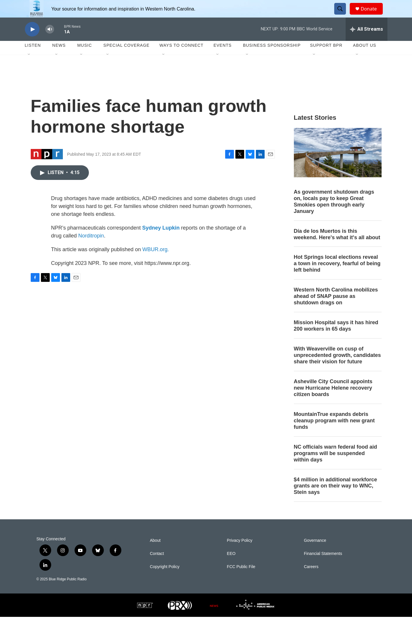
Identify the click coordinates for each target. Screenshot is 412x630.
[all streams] (366, 42)
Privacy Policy (239, 553)
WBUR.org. (155, 262)
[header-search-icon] (343, 15)
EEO (231, 567)
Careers (311, 580)
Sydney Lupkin (161, 241)
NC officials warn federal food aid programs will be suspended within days (335, 466)
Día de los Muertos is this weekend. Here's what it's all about (337, 247)
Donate (372, 15)
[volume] (50, 42)
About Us (364, 58)
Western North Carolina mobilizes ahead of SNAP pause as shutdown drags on (336, 309)
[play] (32, 42)
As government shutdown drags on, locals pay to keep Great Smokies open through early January (334, 214)
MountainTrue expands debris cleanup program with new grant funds (334, 433)
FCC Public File (241, 580)
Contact (157, 567)
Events (222, 58)
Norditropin (91, 249)
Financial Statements (323, 567)
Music (84, 58)
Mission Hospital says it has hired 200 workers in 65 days (336, 339)
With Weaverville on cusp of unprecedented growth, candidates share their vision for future (337, 368)
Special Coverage (127, 58)
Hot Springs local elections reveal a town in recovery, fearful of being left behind (337, 276)
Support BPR (326, 58)
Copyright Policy (165, 580)
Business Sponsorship (272, 58)
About (155, 553)
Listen (33, 58)
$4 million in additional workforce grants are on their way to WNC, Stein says (335, 499)
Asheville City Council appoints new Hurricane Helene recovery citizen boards (333, 401)
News (59, 58)
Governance (315, 553)
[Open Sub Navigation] (29, 67)
